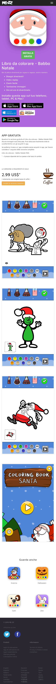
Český (40, 675)
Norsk (5, 677)
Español (6, 670)
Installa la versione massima (13, 183)
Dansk (40, 670)
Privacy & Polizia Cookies (39, 650)
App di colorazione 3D (11, 650)
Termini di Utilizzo (36, 647)
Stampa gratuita (9, 654)
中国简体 (24, 679)
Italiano (6, 672)
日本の (40, 679)
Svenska (6, 679)
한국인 (40, 677)
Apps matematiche (10, 652)
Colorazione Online (10, 656)
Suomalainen (8, 682)
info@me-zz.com (9, 627)
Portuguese (25, 672)
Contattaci (33, 652)
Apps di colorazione (10, 647)
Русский (24, 677)
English (6, 668)
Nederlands (7, 675)
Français (24, 670)
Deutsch (24, 668)
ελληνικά (24, 675)
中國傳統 (24, 682)
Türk (40, 672)
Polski (40, 668)
